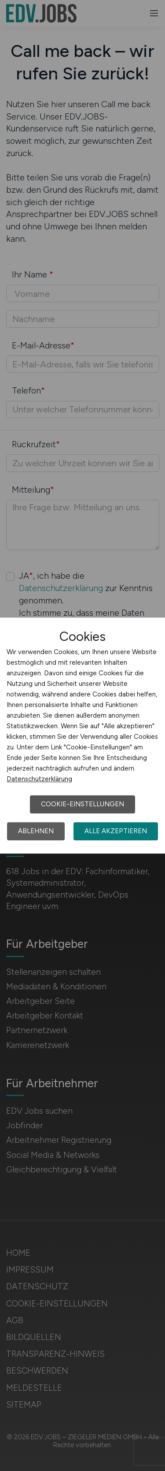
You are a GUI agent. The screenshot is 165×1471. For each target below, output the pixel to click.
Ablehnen (36, 831)
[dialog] (82, 736)
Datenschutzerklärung (39, 779)
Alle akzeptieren (115, 831)
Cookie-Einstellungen (82, 804)
